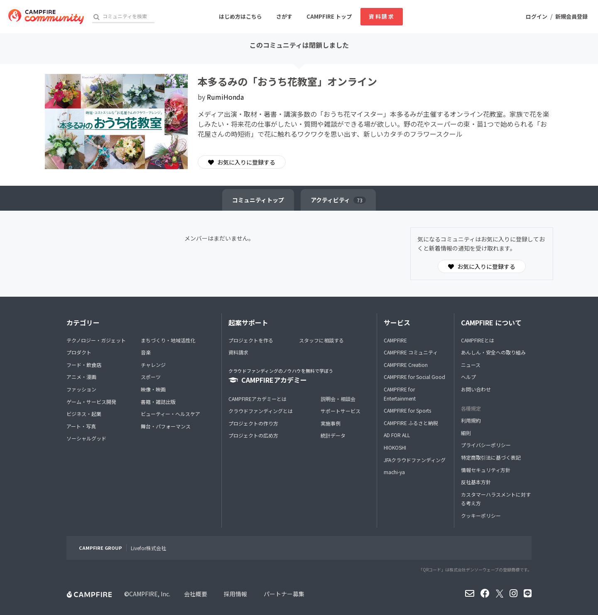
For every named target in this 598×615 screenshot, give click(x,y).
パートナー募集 (284, 594)
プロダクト (78, 352)
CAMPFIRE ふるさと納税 (411, 422)
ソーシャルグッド (86, 438)
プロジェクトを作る (250, 340)
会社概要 (195, 594)
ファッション (81, 389)
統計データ (333, 435)
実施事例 (331, 423)
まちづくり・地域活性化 (168, 340)
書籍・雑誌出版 (158, 401)
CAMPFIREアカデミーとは (257, 398)
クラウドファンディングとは (260, 410)
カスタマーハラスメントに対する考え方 (496, 499)
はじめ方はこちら (240, 16)
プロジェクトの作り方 (253, 423)
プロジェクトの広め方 (253, 435)
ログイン (536, 16)
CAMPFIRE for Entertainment (400, 394)
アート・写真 (81, 426)
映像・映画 (153, 389)
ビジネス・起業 (83, 413)
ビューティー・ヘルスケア (170, 413)
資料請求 (382, 16)
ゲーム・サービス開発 (91, 401)
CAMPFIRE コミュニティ (411, 352)
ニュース (470, 364)
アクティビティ (338, 200)
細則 (466, 432)
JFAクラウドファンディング (415, 459)
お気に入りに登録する (241, 162)
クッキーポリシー (481, 515)
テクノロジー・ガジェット (96, 340)
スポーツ (151, 376)
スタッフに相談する (321, 340)
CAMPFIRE (395, 340)
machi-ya (394, 471)
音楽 (146, 352)
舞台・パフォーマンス (166, 426)
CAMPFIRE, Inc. (149, 594)
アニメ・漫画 (81, 376)
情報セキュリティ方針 (485, 469)
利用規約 (471, 420)
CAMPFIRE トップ (329, 16)
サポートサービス (340, 410)
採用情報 (235, 594)
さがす (284, 16)
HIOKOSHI (395, 447)
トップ (258, 200)
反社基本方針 (476, 481)
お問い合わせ (476, 389)
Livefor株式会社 (148, 547)
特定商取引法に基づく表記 (491, 457)
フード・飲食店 (83, 364)
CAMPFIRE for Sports (407, 410)
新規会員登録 (571, 16)
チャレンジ (153, 364)
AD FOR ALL (397, 434)
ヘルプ (468, 376)
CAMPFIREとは (477, 340)
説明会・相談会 (338, 398)
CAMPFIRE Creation (406, 364)
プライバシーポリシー (486, 444)
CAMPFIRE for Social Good (414, 376)
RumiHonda (225, 97)
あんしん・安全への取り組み (493, 352)
